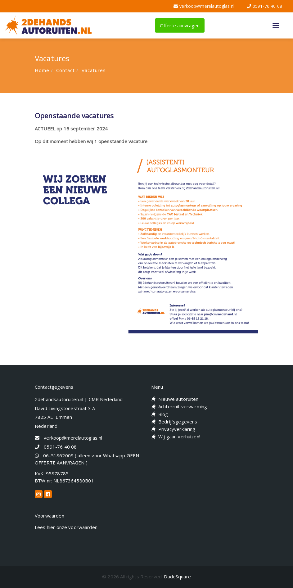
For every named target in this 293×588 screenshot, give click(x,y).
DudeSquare (177, 576)
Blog (163, 414)
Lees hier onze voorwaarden (66, 527)
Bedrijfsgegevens (177, 421)
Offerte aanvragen (180, 25)
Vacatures (94, 70)
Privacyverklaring (177, 429)
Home (42, 70)
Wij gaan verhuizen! (179, 436)
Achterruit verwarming (182, 406)
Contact (65, 70)
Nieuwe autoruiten (178, 399)
